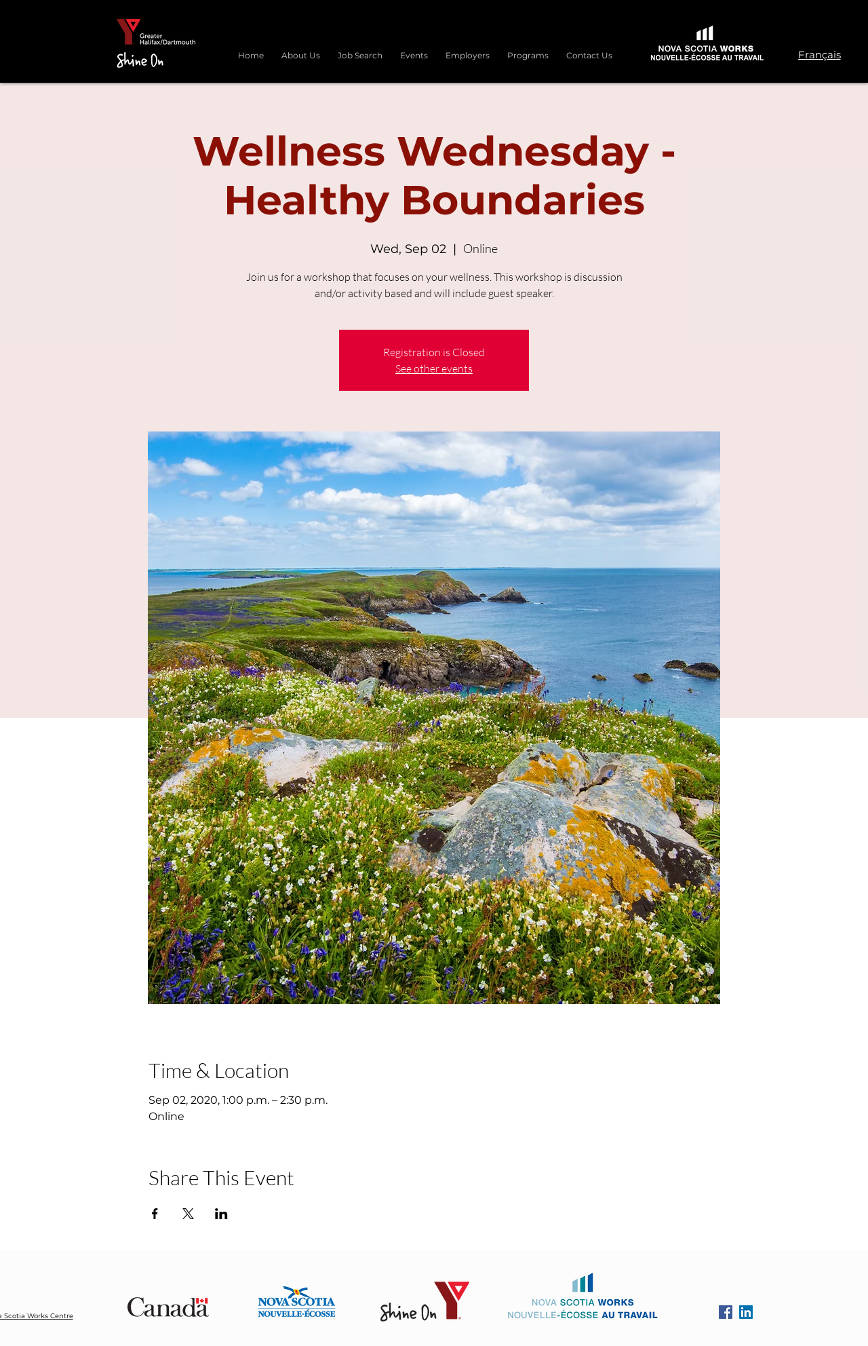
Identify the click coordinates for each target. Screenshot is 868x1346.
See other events (434, 368)
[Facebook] (725, 1312)
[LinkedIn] (746, 1312)
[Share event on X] (188, 1213)
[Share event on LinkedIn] (221, 1213)
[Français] (819, 54)
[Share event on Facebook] (155, 1213)
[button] (527, 49)
